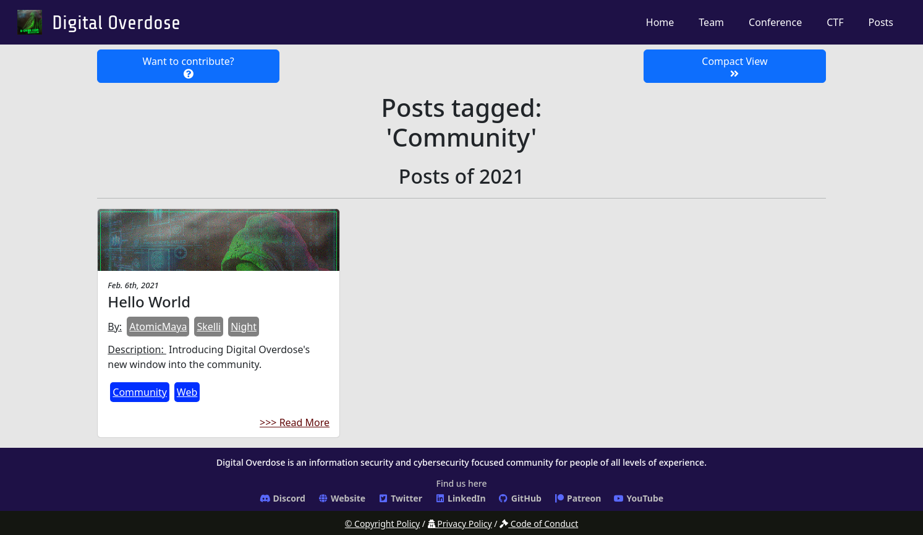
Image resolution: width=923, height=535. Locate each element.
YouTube (638, 498)
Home (660, 22)
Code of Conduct (539, 523)
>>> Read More (295, 422)
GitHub (520, 498)
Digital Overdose (116, 23)
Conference (775, 22)
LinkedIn (460, 498)
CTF (835, 22)
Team (711, 22)
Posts (881, 22)
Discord (282, 498)
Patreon (577, 498)
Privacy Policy (460, 523)
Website (341, 498)
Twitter (400, 498)
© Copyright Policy (382, 523)
